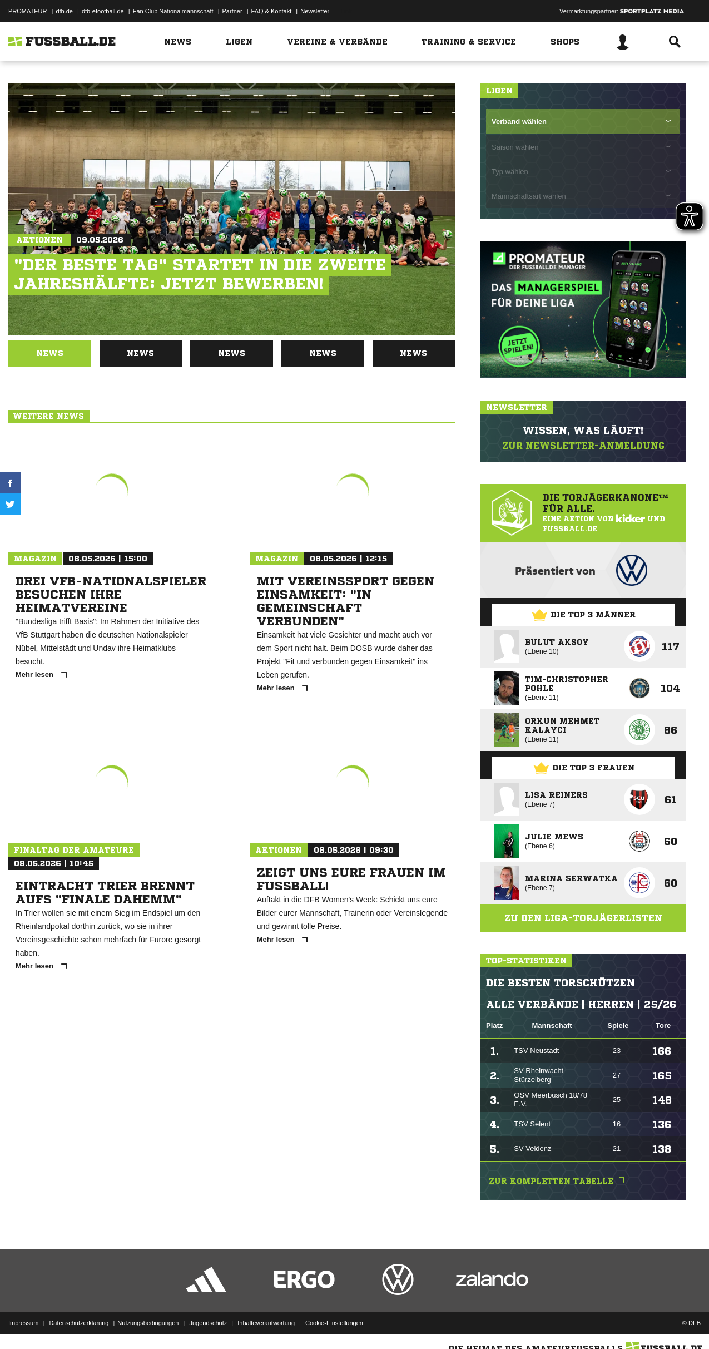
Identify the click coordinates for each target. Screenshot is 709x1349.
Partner (232, 11)
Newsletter (314, 11)
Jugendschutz (208, 1323)
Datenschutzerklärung (78, 1323)
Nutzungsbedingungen (148, 1323)
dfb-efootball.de (103, 11)
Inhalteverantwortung (266, 1323)
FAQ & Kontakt (271, 11)
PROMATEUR (27, 11)
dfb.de (64, 11)
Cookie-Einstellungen (334, 1323)
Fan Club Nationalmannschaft (173, 11)
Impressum (23, 1323)
